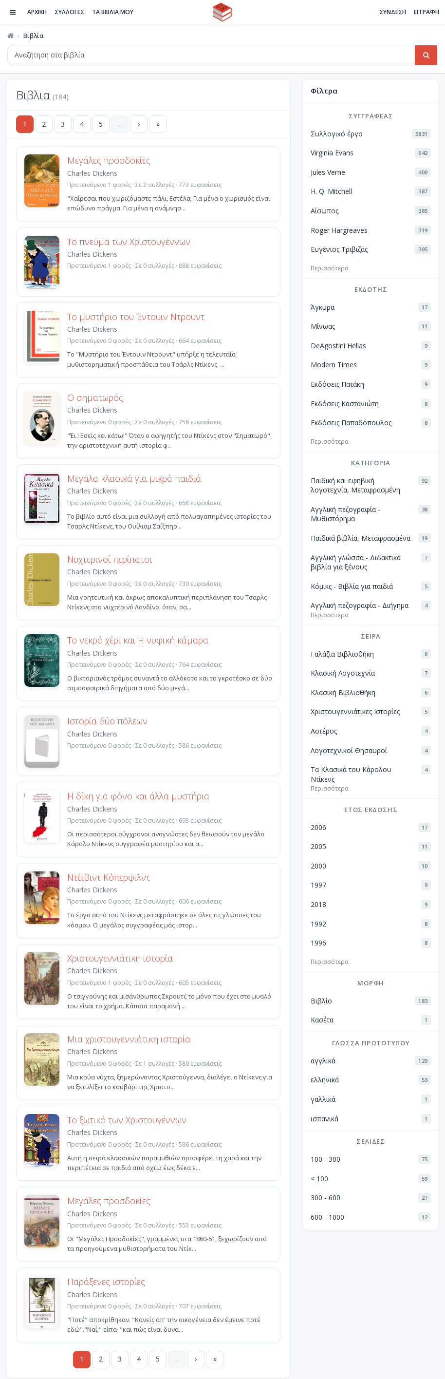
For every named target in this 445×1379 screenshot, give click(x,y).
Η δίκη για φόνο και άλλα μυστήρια (138, 796)
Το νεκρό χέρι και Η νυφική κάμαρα (137, 640)
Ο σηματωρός (95, 397)
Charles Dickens (92, 173)
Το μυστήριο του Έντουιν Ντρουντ (135, 316)
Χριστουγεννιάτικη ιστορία (120, 958)
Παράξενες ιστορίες (106, 1281)
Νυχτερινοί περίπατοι (109, 559)
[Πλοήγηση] (12, 12)
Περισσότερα (330, 268)
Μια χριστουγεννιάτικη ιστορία (128, 1039)
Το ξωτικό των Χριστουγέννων (126, 1120)
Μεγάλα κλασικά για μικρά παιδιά (134, 478)
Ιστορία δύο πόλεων (107, 721)
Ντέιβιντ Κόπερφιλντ (108, 877)
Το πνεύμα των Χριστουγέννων (128, 241)
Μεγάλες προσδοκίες (108, 160)
